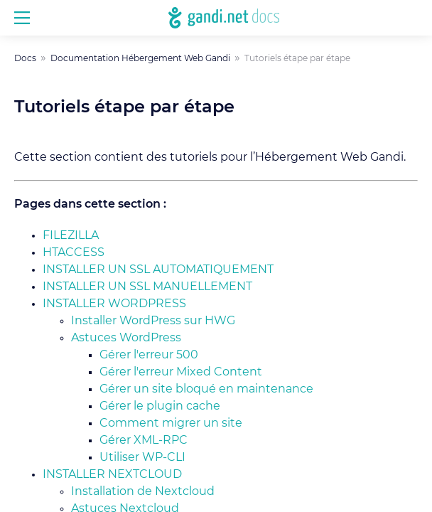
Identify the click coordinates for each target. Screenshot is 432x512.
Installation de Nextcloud (143, 491)
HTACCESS (73, 252)
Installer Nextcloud (112, 474)
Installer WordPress (114, 303)
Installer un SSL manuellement (147, 286)
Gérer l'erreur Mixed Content (180, 372)
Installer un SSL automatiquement (158, 269)
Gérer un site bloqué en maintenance (206, 389)
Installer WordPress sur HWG (153, 320)
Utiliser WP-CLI (142, 457)
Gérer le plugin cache (159, 406)
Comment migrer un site (170, 423)
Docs (25, 58)
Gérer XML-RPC (143, 440)
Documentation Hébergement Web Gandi (140, 58)
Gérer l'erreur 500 (148, 355)
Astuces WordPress (126, 337)
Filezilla (71, 235)
